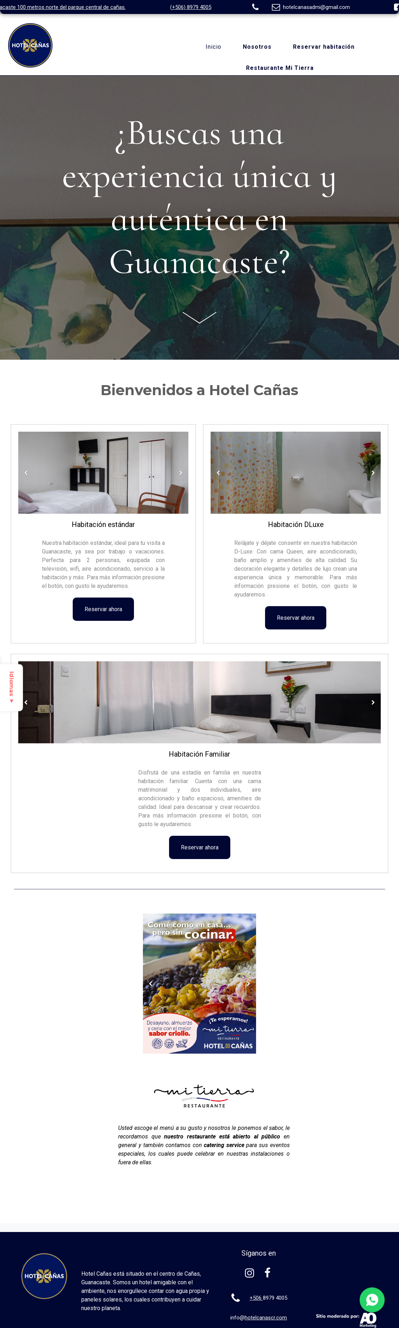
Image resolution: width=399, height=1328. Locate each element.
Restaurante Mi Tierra (280, 67)
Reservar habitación (324, 46)
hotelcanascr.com (266, 1317)
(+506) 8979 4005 (190, 7)
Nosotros (257, 46)
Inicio (213, 46)
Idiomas (11, 687)
